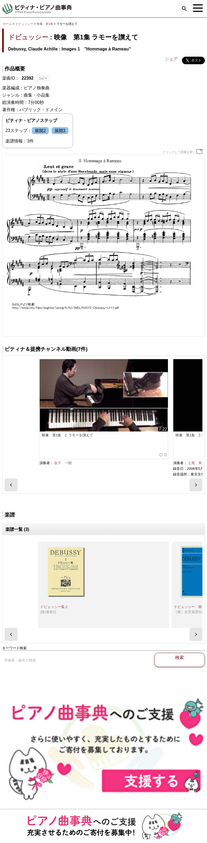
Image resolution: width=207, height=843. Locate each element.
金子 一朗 (63, 463)
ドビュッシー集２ (54, 607)
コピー (42, 78)
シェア (171, 59)
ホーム (7, 23)
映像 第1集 (45, 23)
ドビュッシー (24, 23)
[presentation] (11, 484)
